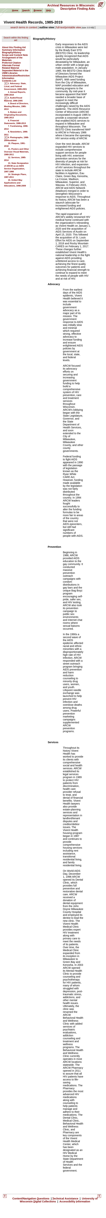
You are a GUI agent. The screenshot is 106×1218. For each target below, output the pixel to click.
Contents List (9, 81)
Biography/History (11, 52)
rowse (38, 10)
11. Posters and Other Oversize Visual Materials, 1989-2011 (16, 152)
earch (26, 10)
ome (15, 10)
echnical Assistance (65, 1198)
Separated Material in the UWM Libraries (15, 71)
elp (48, 10)
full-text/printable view (68, 27)
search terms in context (24, 27)
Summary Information (13, 50)
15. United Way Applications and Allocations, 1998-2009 (15, 183)
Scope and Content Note (15, 55)
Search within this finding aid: (16, 39)
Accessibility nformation (74, 1201)
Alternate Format (11, 65)
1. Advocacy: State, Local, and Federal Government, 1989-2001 (15, 86)
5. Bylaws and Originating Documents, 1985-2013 (15, 115)
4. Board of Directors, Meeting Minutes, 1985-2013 (16, 106)
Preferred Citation (11, 63)
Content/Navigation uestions (31, 1198)
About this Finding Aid (14, 47)
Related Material (10, 68)
